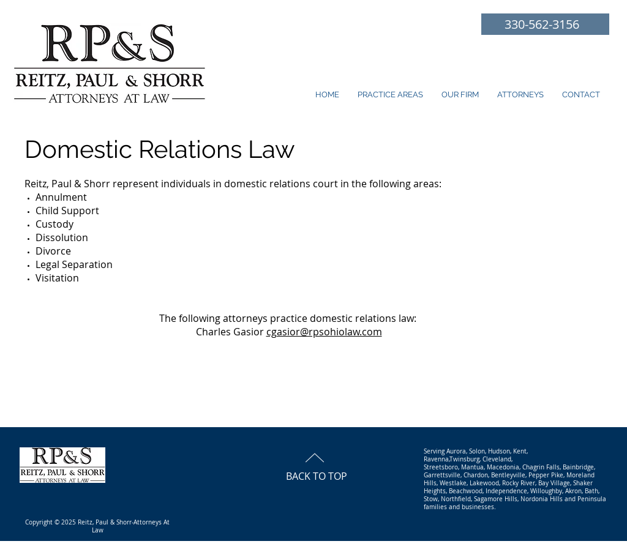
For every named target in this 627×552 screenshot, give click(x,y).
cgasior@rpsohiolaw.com (324, 331)
